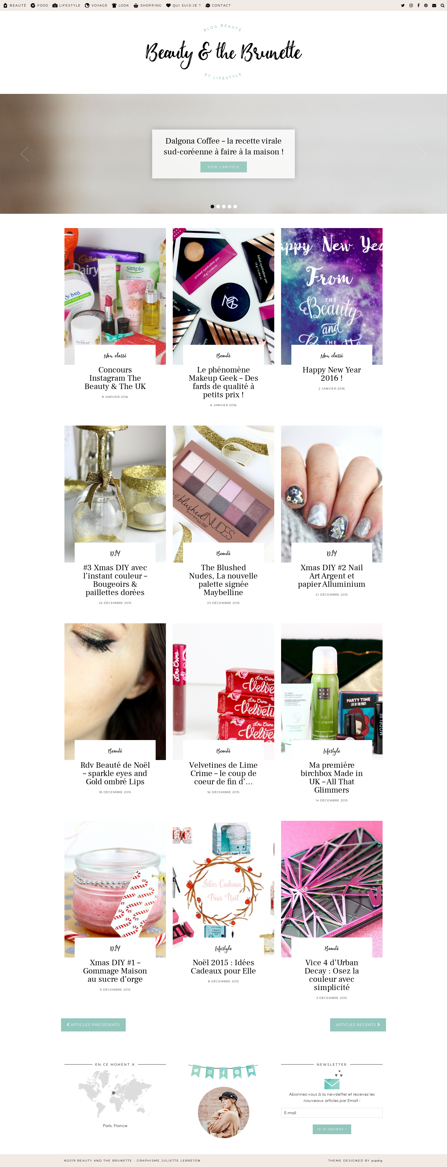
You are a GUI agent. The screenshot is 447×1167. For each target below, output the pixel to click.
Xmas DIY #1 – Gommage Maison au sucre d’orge (115, 971)
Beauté (18, 5)
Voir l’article (223, 167)
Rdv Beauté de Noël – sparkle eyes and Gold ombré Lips (115, 773)
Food (42, 5)
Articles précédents (93, 1024)
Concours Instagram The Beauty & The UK (115, 378)
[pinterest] (426, 5)
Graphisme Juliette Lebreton (169, 1160)
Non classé (115, 356)
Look (124, 5)
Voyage (100, 5)
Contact (221, 5)
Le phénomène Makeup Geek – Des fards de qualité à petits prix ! (223, 382)
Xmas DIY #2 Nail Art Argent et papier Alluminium (331, 576)
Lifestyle (70, 5)
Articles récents (358, 1024)
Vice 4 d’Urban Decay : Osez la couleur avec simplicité (331, 975)
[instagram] (411, 5)
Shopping (151, 5)
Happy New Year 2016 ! (331, 374)
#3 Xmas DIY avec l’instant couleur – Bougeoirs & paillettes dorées (115, 580)
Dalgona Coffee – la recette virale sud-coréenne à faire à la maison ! (224, 146)
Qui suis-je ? (187, 5)
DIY (115, 553)
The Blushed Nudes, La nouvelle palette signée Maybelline (223, 580)
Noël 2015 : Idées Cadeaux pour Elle (223, 966)
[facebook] (418, 5)
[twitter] (403, 5)
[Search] (443, 5)
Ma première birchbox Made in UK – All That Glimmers (331, 777)
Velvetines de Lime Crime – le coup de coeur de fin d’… (223, 773)
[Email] (434, 5)
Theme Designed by (355, 1160)
